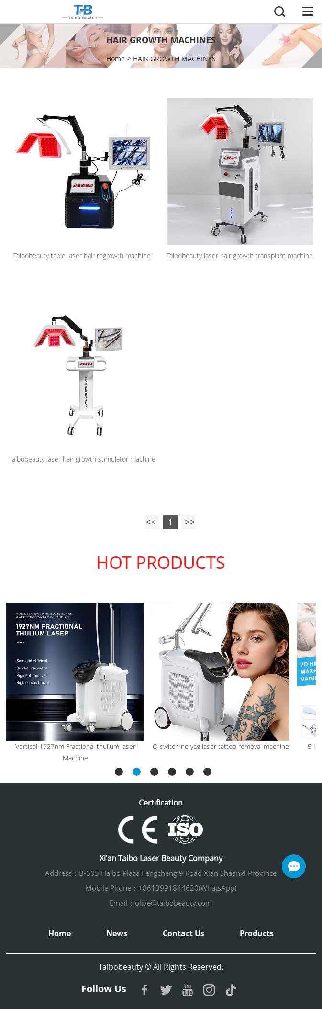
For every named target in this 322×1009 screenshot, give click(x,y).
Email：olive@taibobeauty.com (161, 902)
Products (257, 933)
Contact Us (183, 933)
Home (115, 58)
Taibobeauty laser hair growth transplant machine (240, 255)
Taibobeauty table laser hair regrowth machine (82, 255)
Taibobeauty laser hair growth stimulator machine (82, 459)
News (116, 933)
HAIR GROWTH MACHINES (174, 58)
